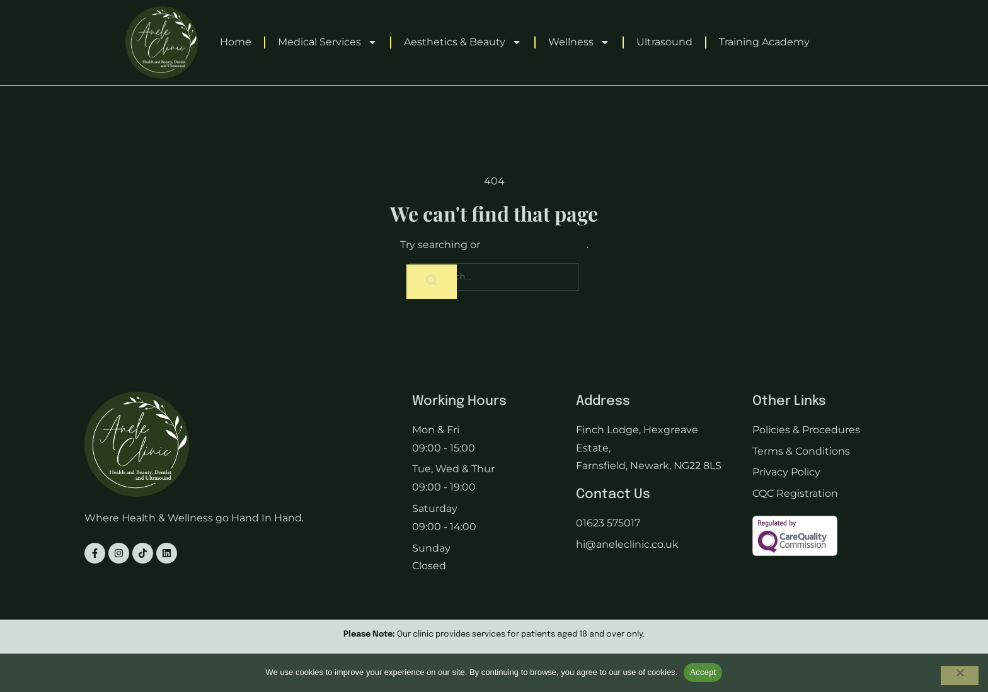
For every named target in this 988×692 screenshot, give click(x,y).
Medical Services (327, 42)
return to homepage (535, 245)
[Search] (431, 282)
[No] (960, 675)
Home (235, 42)
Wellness (579, 42)
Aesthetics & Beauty (463, 42)
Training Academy (764, 42)
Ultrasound (664, 42)
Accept (703, 672)
